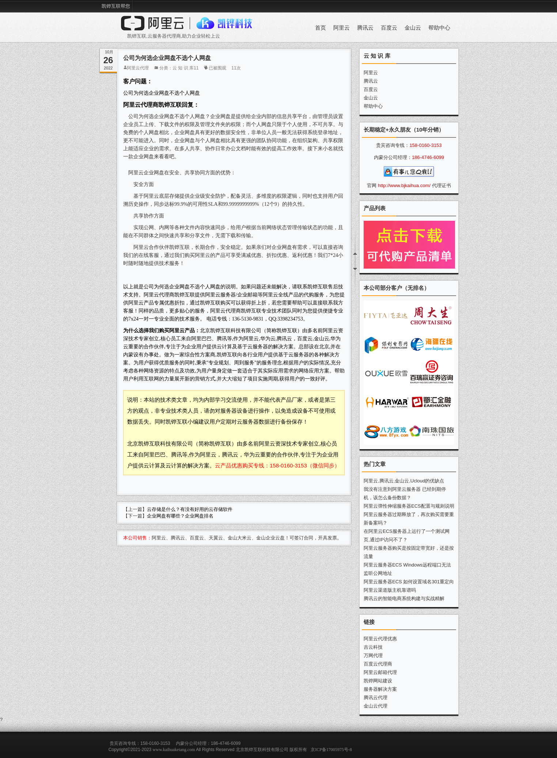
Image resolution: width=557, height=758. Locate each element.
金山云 (413, 28)
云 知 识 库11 (185, 68)
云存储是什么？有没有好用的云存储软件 (189, 509)
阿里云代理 (138, 68)
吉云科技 (373, 647)
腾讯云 (365, 28)
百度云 (389, 28)
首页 (320, 28)
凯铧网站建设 (378, 680)
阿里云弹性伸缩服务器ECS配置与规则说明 (409, 506)
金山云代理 (375, 706)
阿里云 (341, 28)
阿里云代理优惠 (380, 638)
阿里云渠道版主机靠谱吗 (390, 590)
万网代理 (373, 655)
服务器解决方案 (380, 689)
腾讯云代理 (375, 697)
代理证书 (441, 185)
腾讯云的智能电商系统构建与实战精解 (404, 598)
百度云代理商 (378, 664)
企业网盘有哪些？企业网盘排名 (180, 516)
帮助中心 (439, 28)
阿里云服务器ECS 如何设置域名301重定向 (409, 581)
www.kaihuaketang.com (174, 749)
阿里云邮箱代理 (380, 672)
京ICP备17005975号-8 (331, 749)
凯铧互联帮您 (116, 6)
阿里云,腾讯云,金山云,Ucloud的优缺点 (404, 481)
